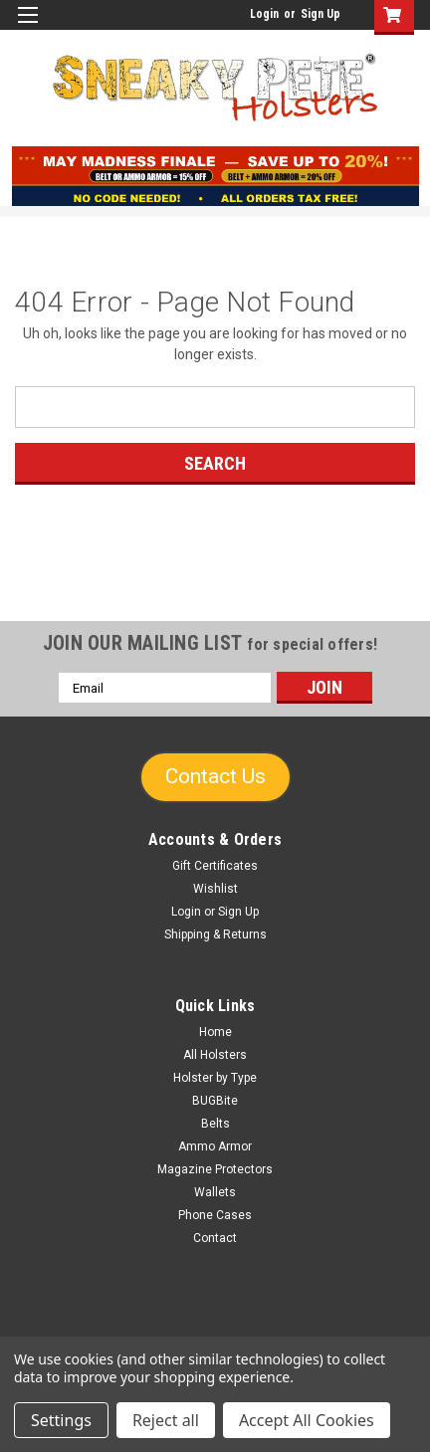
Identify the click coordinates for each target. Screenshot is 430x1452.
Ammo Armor (215, 1146)
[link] (215, 584)
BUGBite (215, 1101)
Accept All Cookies (306, 1420)
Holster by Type (215, 1078)
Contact (215, 1238)
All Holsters (215, 1055)
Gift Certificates (215, 866)
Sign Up (320, 14)
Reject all (165, 1420)
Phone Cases (215, 1215)
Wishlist (215, 889)
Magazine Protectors (215, 1169)
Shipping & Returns (215, 934)
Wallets (215, 1192)
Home (215, 1032)
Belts (215, 1124)
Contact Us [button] (215, 776)
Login (264, 14)
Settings (61, 1420)
